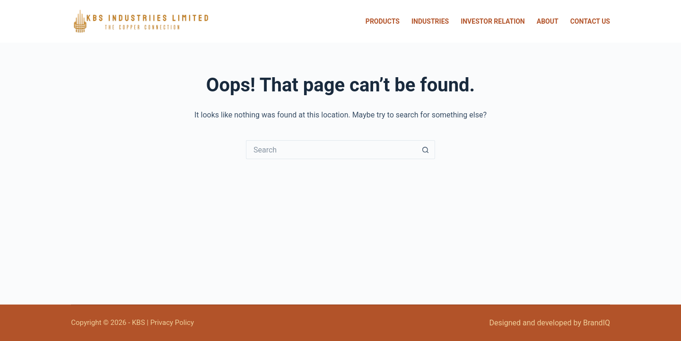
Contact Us (590, 21)
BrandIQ (596, 322)
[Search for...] (331, 149)
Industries (430, 21)
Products (383, 21)
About (548, 21)
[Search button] (425, 149)
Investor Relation (493, 21)
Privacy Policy (172, 322)
